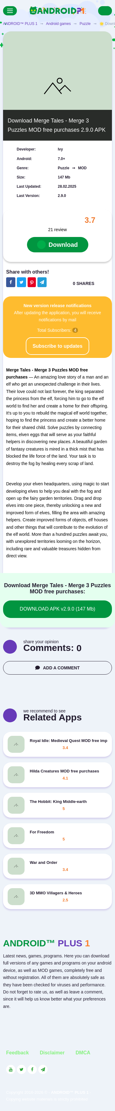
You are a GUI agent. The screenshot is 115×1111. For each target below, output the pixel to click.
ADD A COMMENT (57, 667)
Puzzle (84, 24)
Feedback (17, 1052)
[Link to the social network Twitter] (21, 1069)
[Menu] (10, 10)
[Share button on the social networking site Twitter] (21, 282)
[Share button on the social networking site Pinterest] (32, 282)
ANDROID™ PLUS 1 (20, 24)
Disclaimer (52, 1052)
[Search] (105, 10)
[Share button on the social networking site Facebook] (10, 282)
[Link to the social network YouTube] (10, 1069)
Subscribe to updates (57, 346)
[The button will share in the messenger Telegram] (42, 282)
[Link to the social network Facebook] (32, 1069)
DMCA (83, 1052)
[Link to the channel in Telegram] (43, 1069)
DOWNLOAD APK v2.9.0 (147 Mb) (57, 609)
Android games (58, 24)
